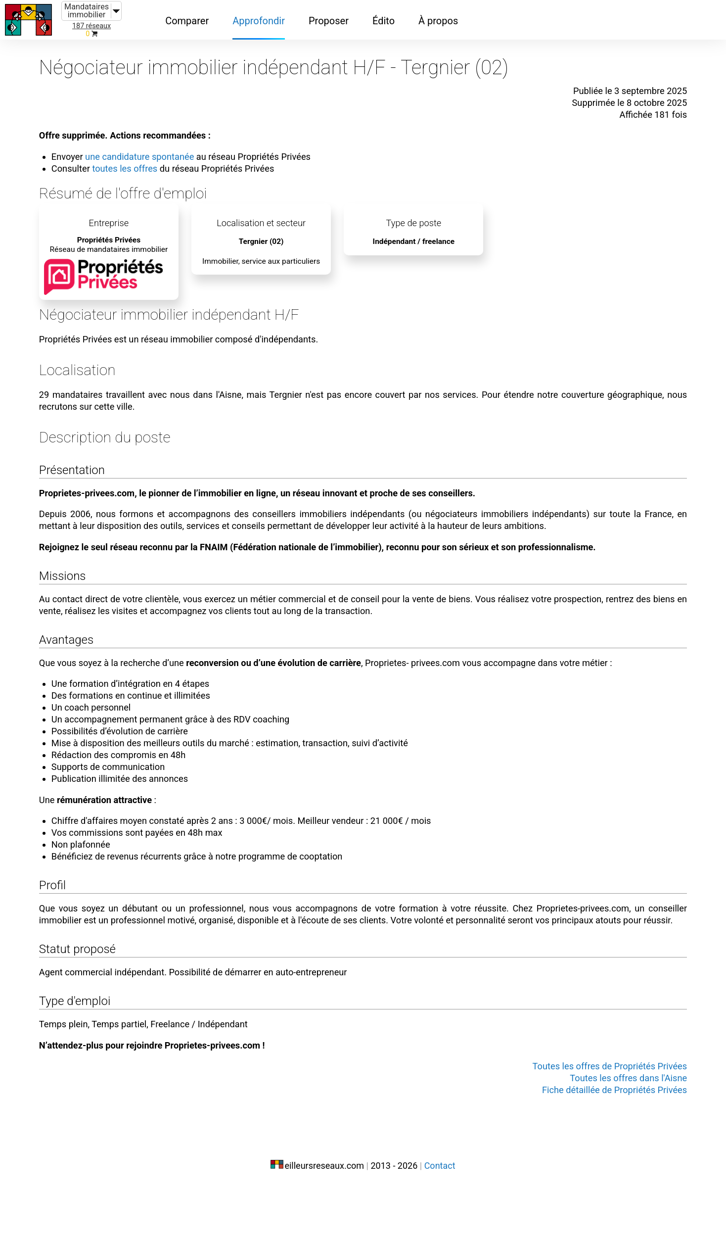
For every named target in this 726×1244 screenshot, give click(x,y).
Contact (439, 1223)
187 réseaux (91, 26)
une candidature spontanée (175, 147)
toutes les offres (159, 159)
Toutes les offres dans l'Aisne (595, 1143)
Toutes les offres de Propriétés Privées (575, 1131)
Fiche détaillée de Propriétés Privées (580, 1155)
